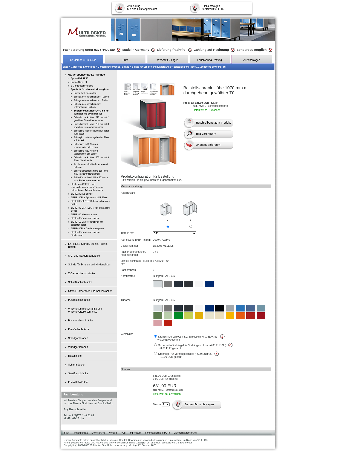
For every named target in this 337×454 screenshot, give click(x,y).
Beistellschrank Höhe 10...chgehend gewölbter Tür (199, 66)
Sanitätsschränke (78, 373)
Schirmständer (76, 364)
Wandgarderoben (78, 347)
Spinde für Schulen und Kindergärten (151, 66)
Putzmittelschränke (79, 299)
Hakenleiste (75, 355)
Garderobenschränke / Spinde (113, 66)
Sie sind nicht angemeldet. (142, 8)
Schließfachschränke (80, 282)
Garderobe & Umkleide (83, 66)
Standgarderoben (78, 338)
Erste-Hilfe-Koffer (78, 382)
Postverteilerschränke (80, 320)
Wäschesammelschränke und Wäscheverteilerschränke (85, 310)
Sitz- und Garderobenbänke (84, 255)
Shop (65, 66)
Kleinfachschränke (78, 329)
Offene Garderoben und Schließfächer (90, 291)
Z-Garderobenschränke (81, 273)
